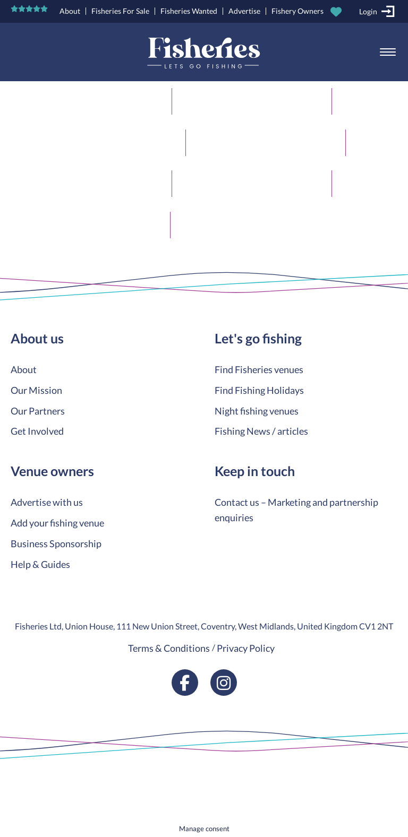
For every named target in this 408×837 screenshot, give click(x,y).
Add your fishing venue (57, 523)
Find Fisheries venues (259, 369)
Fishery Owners (297, 10)
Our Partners (38, 411)
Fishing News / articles (261, 431)
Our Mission (36, 390)
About (70, 10)
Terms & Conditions (169, 648)
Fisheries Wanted (188, 10)
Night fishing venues (257, 411)
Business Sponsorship (56, 543)
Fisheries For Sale (120, 10)
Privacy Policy (246, 648)
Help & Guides (40, 564)
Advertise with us (47, 502)
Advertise (244, 10)
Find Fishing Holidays (259, 390)
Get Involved (37, 431)
